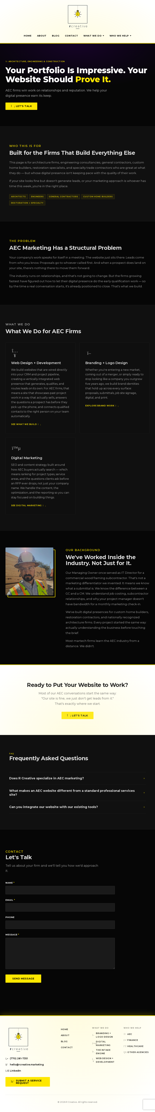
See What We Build (25, 427)
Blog (55, 35)
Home (28, 35)
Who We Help (120, 35)
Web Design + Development (103, 1060)
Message (12, 934)
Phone (10, 917)
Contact (71, 35)
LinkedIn (13, 1070)
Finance (131, 1040)
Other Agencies (136, 1052)
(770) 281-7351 (16, 1058)
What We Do (93, 35)
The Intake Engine (101, 1052)
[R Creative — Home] (77, 17)
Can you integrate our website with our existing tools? (77, 810)
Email (10, 900)
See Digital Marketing (28, 509)
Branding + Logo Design (102, 1035)
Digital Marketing (101, 1043)
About (41, 35)
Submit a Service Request (26, 1082)
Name (10, 883)
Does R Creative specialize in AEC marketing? (77, 782)
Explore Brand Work (101, 409)
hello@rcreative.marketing (24, 1064)
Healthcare (133, 1046)
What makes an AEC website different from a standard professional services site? (77, 796)
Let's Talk (21, 106)
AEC (128, 1034)
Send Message (23, 978)
